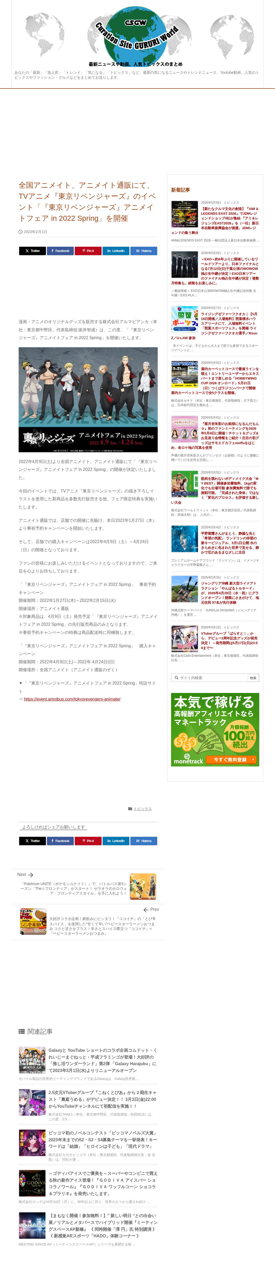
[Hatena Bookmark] (143, 251)
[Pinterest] (88, 251)
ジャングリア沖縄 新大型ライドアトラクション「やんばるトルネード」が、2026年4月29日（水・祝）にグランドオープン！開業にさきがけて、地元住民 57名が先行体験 (230, 592)
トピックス (143, 809)
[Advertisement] (137, 128)
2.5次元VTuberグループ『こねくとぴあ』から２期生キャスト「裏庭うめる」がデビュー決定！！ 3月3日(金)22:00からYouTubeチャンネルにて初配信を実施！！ (103, 1099)
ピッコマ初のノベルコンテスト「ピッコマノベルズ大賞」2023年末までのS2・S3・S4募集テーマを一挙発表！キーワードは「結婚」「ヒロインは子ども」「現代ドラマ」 (103, 1140)
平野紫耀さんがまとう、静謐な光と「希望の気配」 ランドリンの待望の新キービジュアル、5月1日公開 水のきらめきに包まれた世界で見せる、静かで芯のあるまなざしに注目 (230, 543)
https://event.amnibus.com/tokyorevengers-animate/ (72, 699)
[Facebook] (60, 251)
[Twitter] (32, 251)
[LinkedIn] (116, 251)
